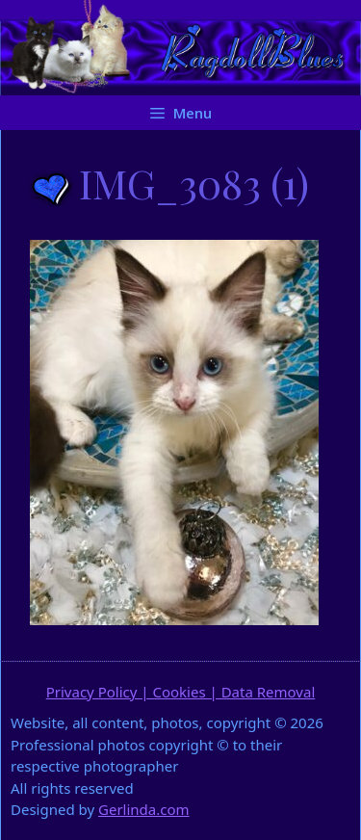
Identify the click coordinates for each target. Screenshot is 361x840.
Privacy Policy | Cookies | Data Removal (181, 691)
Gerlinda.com (144, 809)
